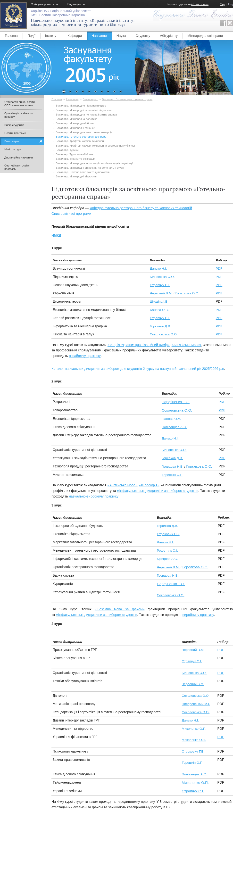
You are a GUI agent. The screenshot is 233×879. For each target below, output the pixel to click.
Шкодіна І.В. (159, 301)
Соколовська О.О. (163, 334)
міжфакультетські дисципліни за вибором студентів (157, 491)
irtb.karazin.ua (199, 4)
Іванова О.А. (171, 419)
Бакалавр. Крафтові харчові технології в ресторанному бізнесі (95, 145)
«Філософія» (149, 485)
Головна (11, 36)
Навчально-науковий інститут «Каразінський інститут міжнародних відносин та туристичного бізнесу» (83, 22)
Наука (121, 36)
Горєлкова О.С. (187, 293)
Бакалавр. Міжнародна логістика (76, 118)
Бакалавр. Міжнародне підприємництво (81, 105)
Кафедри (74, 36)
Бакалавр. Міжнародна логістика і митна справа (86, 114)
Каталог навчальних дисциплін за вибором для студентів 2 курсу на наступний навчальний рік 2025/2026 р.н (137, 369)
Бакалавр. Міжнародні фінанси (75, 127)
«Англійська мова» (186, 345)
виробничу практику (198, 615)
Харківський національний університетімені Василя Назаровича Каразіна (61, 13)
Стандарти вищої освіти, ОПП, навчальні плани (19, 103)
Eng (230, 4)
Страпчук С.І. (160, 285)
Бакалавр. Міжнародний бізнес (75, 123)
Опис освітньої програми (71, 214)
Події (31, 36)
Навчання (99, 36)
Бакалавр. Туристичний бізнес (75, 154)
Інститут (51, 36)
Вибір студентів (14, 125)
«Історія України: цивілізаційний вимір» (139, 345)
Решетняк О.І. (167, 550)
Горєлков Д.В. (160, 326)
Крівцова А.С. (167, 559)
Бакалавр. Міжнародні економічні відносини (83, 110)
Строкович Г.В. (168, 534)
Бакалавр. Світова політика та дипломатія (82, 172)
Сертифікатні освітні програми (17, 167)
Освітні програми (15, 133)
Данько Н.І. (158, 268)
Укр (222, 4)
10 (120, 92)
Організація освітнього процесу (18, 115)
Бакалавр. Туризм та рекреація (75, 158)
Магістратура (12, 149)
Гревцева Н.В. (172, 466)
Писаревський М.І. (196, 704)
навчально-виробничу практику (93, 496)
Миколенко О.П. (194, 728)
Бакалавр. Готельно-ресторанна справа (127, 99)
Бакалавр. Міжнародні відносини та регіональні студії (90, 167)
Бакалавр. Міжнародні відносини (76, 176)
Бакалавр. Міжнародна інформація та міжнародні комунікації (94, 163)
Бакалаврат (90, 99)
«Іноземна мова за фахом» (120, 609)
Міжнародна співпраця (205, 36)
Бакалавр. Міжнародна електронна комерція (84, 132)
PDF (219, 268)
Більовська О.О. (162, 277)
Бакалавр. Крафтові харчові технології (80, 141)
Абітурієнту (169, 36)
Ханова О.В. (159, 310)
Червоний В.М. (161, 293)
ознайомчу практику (85, 356)
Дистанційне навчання (18, 157)
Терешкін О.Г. (172, 475)
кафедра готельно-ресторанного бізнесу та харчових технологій (141, 208)
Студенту (143, 36)
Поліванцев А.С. (174, 427)
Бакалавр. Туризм (67, 150)
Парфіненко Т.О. (176, 402)
